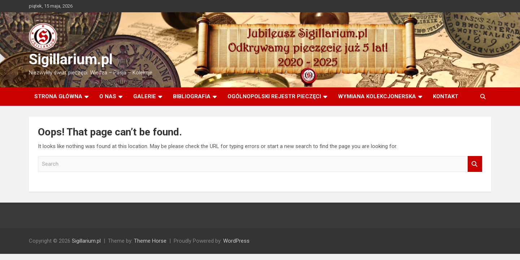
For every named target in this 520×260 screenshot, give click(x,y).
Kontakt (445, 96)
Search (475, 164)
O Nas (107, 96)
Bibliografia (192, 96)
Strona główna (58, 96)
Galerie (144, 96)
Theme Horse (150, 241)
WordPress (236, 241)
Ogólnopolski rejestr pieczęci (274, 96)
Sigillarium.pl (71, 59)
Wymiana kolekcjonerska (377, 96)
